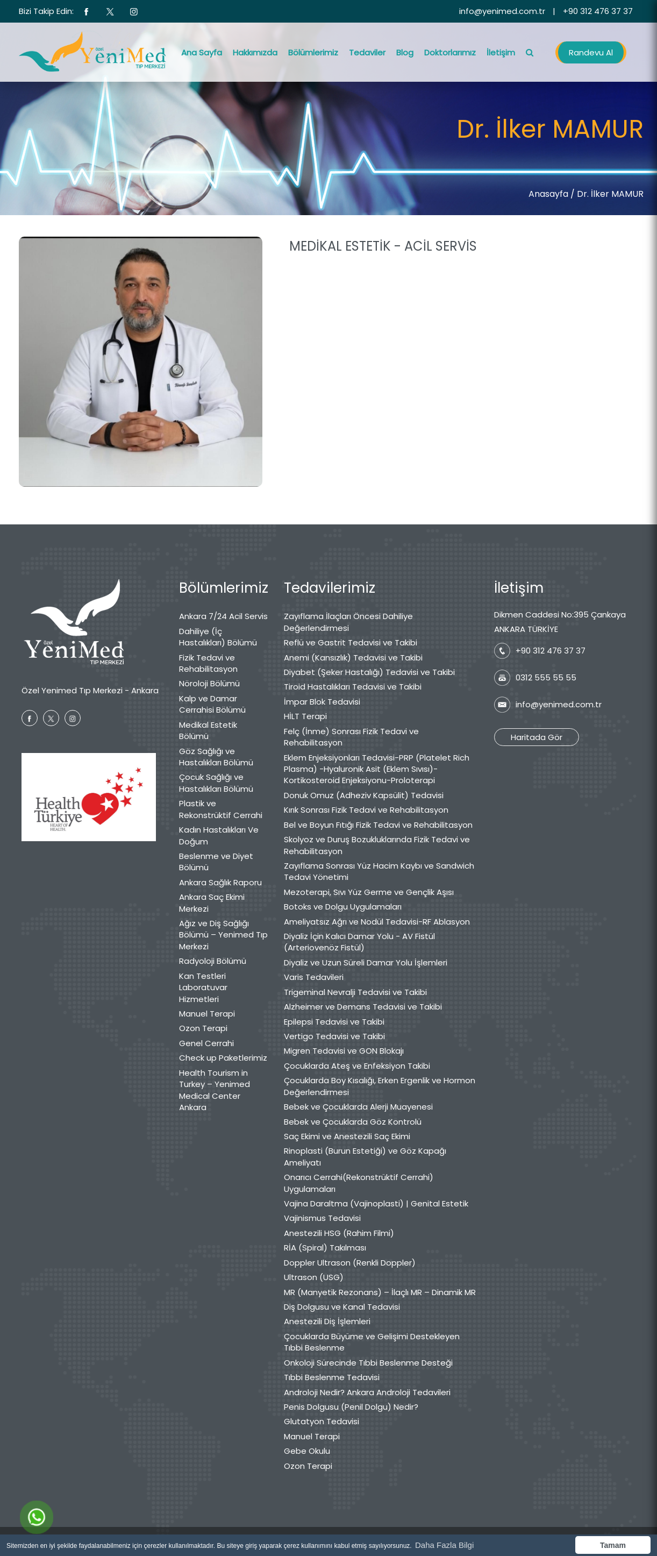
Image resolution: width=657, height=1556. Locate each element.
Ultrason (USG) (314, 1277)
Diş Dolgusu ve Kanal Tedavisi (342, 1306)
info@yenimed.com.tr (502, 11)
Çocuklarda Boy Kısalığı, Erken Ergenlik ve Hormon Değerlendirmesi (379, 1086)
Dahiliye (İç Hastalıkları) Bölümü (218, 637)
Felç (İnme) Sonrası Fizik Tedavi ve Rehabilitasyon (351, 737)
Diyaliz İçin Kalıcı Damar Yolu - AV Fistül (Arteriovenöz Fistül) (359, 941)
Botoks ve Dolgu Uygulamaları (343, 906)
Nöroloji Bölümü (209, 683)
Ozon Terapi (203, 1028)
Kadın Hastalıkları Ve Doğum (219, 835)
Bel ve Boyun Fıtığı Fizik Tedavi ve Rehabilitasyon (378, 824)
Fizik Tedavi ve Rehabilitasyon (208, 663)
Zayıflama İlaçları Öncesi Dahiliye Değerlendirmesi (348, 621)
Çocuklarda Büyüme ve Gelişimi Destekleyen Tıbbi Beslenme (372, 1342)
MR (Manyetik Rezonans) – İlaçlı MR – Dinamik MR (380, 1292)
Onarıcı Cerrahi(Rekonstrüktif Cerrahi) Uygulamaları (358, 1182)
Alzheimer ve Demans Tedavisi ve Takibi (363, 1006)
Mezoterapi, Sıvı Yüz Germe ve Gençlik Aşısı (369, 892)
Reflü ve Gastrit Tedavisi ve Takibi (350, 642)
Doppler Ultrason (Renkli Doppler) (350, 1262)
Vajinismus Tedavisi (322, 1218)
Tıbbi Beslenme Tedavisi (332, 1377)
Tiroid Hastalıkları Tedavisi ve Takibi (353, 686)
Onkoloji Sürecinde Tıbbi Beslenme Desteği (368, 1362)
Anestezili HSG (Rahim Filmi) (339, 1233)
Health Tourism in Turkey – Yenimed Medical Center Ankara (214, 1090)
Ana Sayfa (201, 52)
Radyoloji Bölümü (212, 961)
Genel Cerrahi (206, 1043)
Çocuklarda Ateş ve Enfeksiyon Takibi (357, 1065)
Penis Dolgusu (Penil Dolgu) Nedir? (351, 1406)
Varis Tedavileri (314, 977)
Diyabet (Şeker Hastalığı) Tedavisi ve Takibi (369, 672)
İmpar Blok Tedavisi (322, 701)
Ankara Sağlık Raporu (220, 882)
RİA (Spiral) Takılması (325, 1247)
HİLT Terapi (305, 716)
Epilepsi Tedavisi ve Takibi (334, 1021)
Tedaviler (367, 52)
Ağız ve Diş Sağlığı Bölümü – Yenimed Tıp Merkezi (223, 935)
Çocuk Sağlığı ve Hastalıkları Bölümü (216, 782)
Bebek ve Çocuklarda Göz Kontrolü (353, 1121)
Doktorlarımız (450, 52)
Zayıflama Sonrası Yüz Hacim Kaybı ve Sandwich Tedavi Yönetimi (379, 871)
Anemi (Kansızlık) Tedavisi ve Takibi (353, 657)
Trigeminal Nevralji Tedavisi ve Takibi (355, 992)
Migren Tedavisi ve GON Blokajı (344, 1050)
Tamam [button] (613, 1545)
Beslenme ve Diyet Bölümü (216, 861)
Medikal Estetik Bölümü (208, 730)
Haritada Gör (536, 737)
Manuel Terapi (207, 1013)
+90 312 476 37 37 (598, 11)
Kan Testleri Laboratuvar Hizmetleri (203, 987)
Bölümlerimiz (313, 52)
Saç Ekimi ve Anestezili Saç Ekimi (347, 1136)
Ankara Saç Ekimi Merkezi (212, 902)
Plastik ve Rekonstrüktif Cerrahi (220, 809)
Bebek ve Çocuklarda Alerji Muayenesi (358, 1106)
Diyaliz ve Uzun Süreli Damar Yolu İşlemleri (365, 962)
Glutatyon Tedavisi (321, 1421)
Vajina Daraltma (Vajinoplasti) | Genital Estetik (376, 1203)
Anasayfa (548, 194)
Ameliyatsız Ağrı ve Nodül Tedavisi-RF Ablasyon (377, 921)
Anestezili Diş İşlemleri (327, 1321)
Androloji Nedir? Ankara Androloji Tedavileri (367, 1392)
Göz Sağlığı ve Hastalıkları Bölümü (216, 756)
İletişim (501, 52)
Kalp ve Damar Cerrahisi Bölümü (212, 704)
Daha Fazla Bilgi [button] (444, 1545)
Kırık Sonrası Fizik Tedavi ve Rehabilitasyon (366, 809)
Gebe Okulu (307, 1450)
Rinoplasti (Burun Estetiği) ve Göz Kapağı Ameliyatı (365, 1156)
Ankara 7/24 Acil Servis (223, 616)
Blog (404, 52)
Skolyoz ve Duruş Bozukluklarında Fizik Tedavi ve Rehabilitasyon (377, 845)
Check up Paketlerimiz (223, 1057)
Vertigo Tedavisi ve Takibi (334, 1036)
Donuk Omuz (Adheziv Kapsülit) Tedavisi (364, 795)
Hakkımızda (255, 52)
